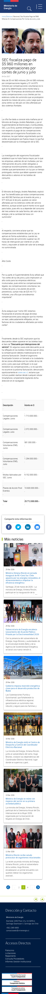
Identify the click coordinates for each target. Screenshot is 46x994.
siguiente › (38, 887)
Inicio (4, 16)
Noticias (9, 16)
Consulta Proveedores (14, 958)
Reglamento (10, 956)
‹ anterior (8, 887)
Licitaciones (10, 953)
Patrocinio (9, 950)
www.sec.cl (23, 372)
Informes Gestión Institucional (18, 961)
